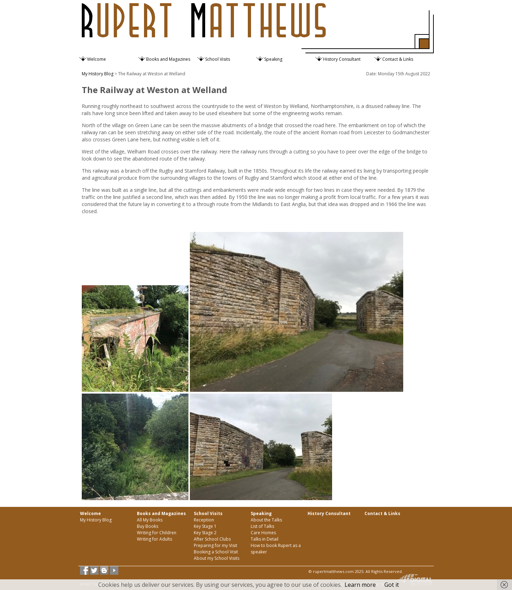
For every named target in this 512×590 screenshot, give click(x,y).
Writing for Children (156, 533)
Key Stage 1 (205, 526)
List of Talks (262, 526)
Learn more (360, 585)
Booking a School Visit (216, 552)
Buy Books (147, 526)
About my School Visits (216, 558)
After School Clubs (212, 539)
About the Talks (266, 520)
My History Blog (97, 74)
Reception (204, 520)
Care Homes (263, 533)
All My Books (149, 520)
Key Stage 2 (205, 533)
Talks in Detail (264, 539)
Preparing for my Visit (215, 545)
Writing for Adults (154, 539)
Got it (391, 585)
